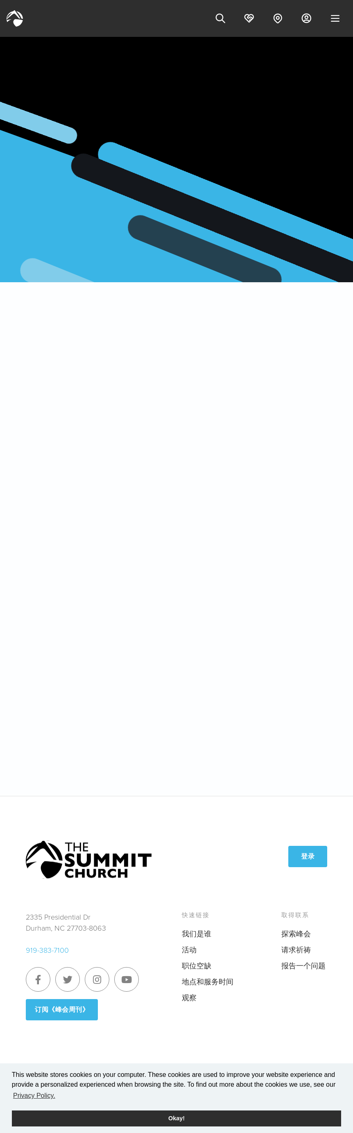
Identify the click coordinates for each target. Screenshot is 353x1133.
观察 (189, 998)
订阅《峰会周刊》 (62, 1009)
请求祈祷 (296, 950)
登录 (308, 856)
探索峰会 (296, 934)
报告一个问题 (303, 966)
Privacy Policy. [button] (34, 1095)
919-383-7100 (47, 950)
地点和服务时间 (207, 982)
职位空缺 (196, 966)
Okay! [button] (176, 1118)
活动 (189, 950)
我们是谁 (196, 934)
